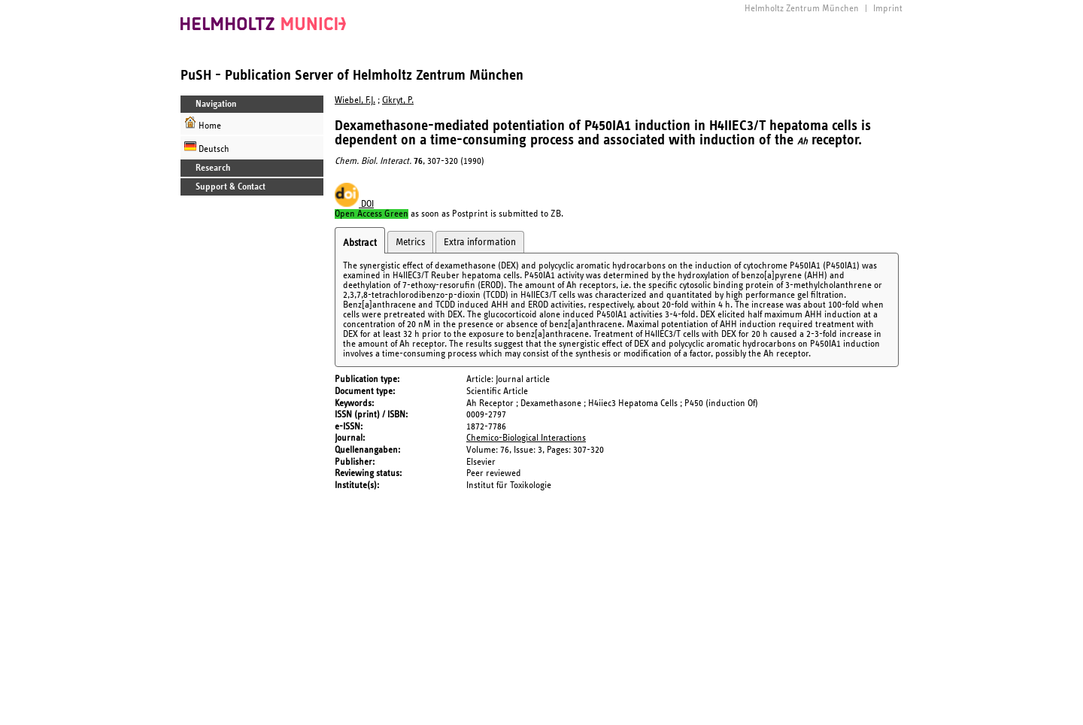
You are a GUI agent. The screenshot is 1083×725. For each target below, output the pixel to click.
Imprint (887, 9)
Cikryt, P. (398, 100)
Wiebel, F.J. (355, 100)
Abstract (360, 243)
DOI (354, 204)
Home (202, 124)
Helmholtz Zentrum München (802, 9)
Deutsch (206, 147)
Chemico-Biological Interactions (526, 438)
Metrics (410, 242)
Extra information (480, 242)
